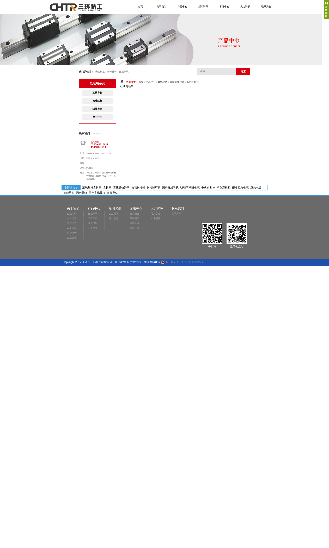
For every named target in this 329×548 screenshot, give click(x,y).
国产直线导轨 (170, 187)
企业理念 (72, 218)
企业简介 (72, 213)
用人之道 (155, 213)
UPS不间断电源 (190, 187)
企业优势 (72, 233)
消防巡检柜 (223, 187)
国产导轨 (81, 192)
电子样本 (97, 117)
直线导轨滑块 (121, 187)
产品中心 (182, 6)
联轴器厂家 (153, 187)
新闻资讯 (203, 6)
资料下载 (134, 223)
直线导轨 (124, 71)
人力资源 (245, 6)
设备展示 (72, 228)
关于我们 (161, 6)
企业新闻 (113, 213)
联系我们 (266, 6)
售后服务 (134, 213)
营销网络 (134, 218)
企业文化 (72, 237)
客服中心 (224, 6)
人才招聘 (155, 218)
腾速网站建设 (152, 262)
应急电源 (255, 187)
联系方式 (176, 213)
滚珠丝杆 (112, 71)
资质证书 (72, 223)
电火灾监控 (208, 187)
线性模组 (100, 71)
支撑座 (107, 187)
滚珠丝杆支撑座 (91, 187)
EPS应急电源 (240, 187)
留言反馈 (134, 228)
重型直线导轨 (177, 82)
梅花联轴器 (138, 187)
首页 (140, 6)
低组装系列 (193, 82)
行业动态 (113, 218)
